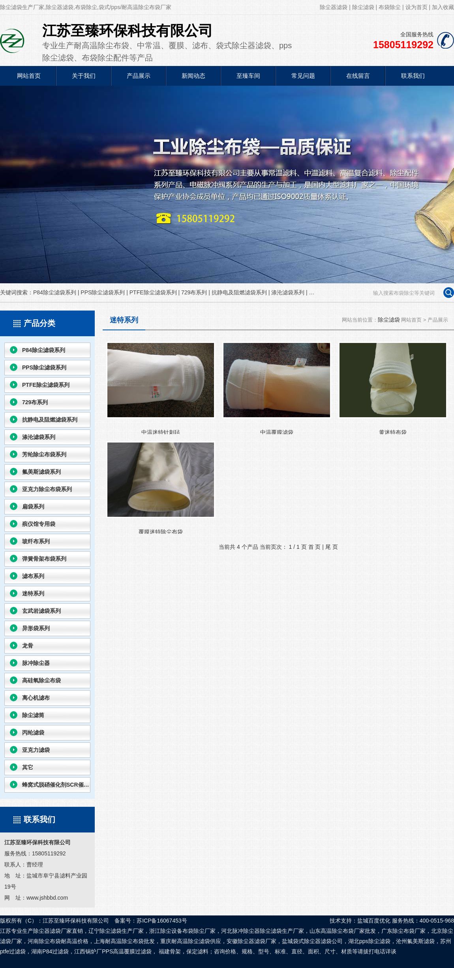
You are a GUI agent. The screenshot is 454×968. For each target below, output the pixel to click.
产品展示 (138, 75)
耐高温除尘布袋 (124, 941)
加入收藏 (443, 7)
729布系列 (194, 292)
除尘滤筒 (33, 715)
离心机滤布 (36, 698)
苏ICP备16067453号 (162, 920)
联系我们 (413, 75)
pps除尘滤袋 (374, 941)
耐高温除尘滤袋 (190, 941)
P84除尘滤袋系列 (54, 292)
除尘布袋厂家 (409, 931)
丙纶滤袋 (33, 732)
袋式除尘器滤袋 (312, 941)
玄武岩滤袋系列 (41, 611)
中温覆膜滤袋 (276, 388)
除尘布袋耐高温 (58, 941)
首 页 (314, 547)
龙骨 (27, 645)
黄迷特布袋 (392, 388)
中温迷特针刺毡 (160, 388)
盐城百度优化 (373, 920)
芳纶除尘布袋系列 (44, 454)
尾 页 (331, 547)
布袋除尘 (390, 7)
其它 (27, 767)
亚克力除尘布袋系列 (47, 489)
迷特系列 (33, 593)
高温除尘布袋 (337, 931)
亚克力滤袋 (36, 750)
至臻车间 (248, 75)
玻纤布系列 (36, 541)
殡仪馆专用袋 (38, 524)
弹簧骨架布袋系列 (44, 559)
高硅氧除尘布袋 (41, 680)
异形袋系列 (36, 628)
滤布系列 (33, 576)
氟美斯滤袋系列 (41, 472)
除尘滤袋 (363, 7)
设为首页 (416, 7)
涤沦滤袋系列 (287, 292)
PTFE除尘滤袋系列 (153, 292)
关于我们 (84, 75)
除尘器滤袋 (333, 7)
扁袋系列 (33, 506)
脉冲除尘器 (36, 663)
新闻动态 (193, 75)
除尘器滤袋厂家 (257, 941)
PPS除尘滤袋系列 (103, 292)
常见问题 (303, 75)
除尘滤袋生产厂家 (282, 931)
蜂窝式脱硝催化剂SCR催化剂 (56, 785)
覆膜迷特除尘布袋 (160, 487)
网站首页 (29, 75)
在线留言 (358, 75)
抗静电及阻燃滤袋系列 (239, 292)
